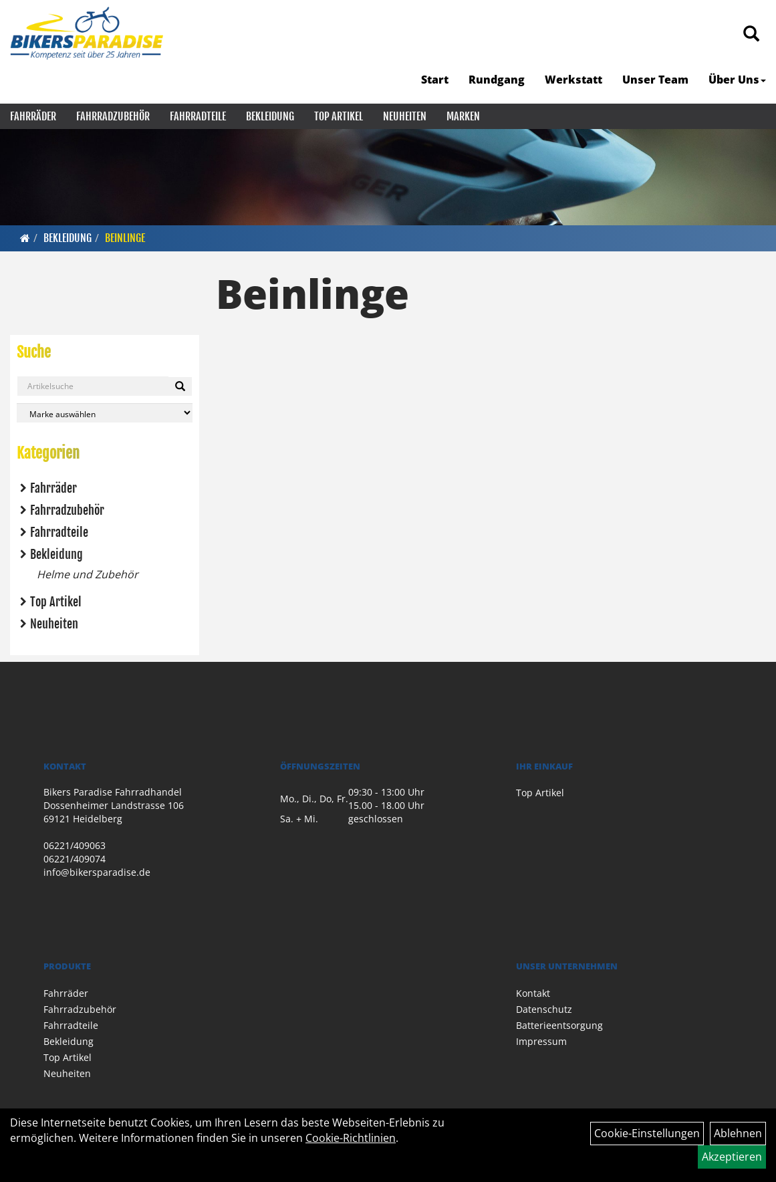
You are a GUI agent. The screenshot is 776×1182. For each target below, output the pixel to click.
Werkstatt (573, 79)
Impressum (541, 1041)
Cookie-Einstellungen (647, 1133)
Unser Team (655, 79)
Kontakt (533, 993)
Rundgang (497, 79)
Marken (463, 116)
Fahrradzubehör (113, 116)
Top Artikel (338, 116)
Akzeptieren (732, 1156)
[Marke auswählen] (104, 413)
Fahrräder (33, 116)
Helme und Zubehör (87, 574)
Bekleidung (270, 116)
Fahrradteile (198, 116)
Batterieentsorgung (559, 1025)
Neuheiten (404, 116)
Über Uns (737, 79)
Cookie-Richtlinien (350, 1138)
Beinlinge (125, 238)
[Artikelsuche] (751, 34)
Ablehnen (738, 1133)
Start (434, 79)
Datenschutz (544, 1009)
